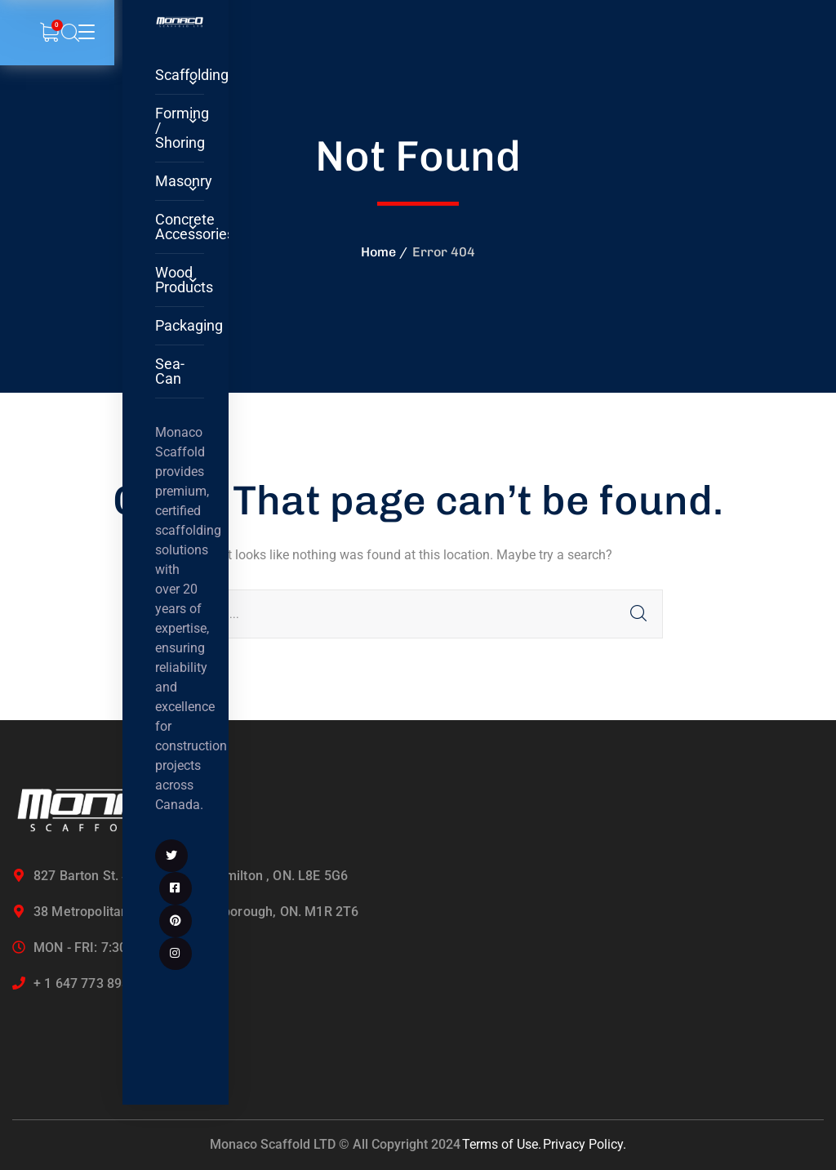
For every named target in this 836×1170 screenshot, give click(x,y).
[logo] (179, 22)
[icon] (171, 855)
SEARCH (638, 614)
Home (378, 252)
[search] (70, 33)
